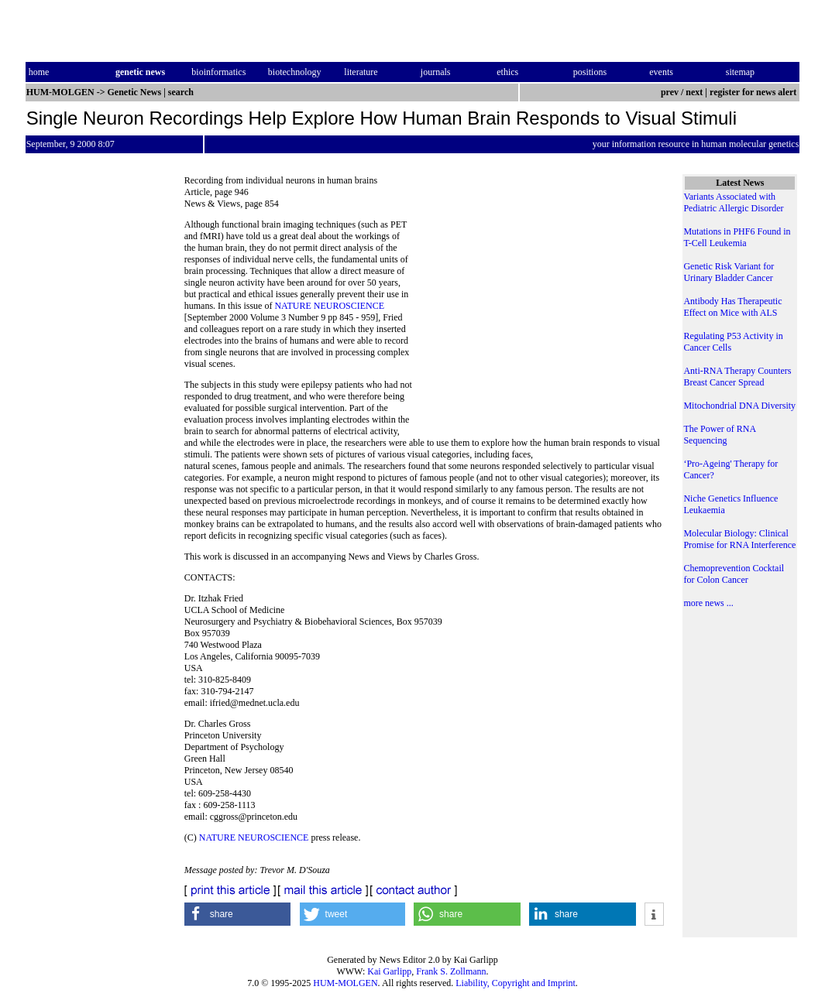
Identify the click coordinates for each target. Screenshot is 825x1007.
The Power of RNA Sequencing (719, 434)
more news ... (708, 603)
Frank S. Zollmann (451, 971)
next (694, 92)
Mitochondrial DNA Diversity (739, 405)
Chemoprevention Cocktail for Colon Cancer (733, 574)
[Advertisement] (538, 325)
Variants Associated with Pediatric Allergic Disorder (733, 202)
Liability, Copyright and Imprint (515, 983)
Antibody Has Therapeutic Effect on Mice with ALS (732, 307)
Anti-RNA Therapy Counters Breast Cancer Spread (737, 376)
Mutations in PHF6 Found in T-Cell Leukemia (736, 237)
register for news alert (754, 92)
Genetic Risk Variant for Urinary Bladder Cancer (728, 272)
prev (670, 92)
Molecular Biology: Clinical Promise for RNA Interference (739, 539)
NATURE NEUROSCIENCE (329, 305)
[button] (237, 914)
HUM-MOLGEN (345, 983)
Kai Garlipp (389, 971)
